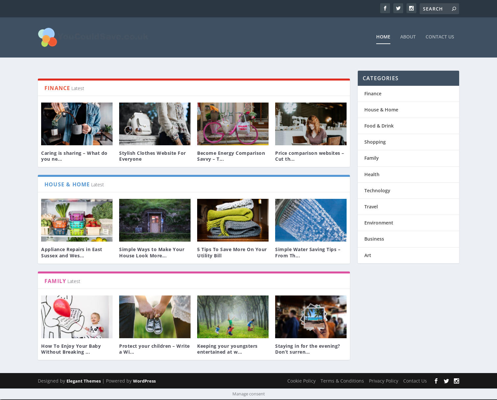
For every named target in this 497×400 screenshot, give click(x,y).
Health (371, 175)
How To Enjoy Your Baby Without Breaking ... (71, 349)
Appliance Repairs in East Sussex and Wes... (71, 253)
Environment (378, 223)
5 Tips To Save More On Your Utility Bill (232, 253)
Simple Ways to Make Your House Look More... (151, 253)
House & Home (381, 110)
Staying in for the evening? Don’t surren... (307, 349)
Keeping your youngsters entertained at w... (227, 349)
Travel (371, 207)
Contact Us (440, 37)
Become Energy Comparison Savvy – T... (231, 156)
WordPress (144, 381)
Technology (377, 191)
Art (367, 255)
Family (371, 158)
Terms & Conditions (342, 381)
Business (374, 239)
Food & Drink (379, 126)
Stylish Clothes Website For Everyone (152, 156)
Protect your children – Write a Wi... (154, 349)
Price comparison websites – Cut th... (309, 156)
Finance (372, 94)
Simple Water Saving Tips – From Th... (307, 253)
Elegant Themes (83, 381)
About (408, 37)
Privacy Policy (383, 381)
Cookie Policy (301, 381)
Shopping (375, 142)
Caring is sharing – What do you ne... (74, 156)
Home (383, 37)
